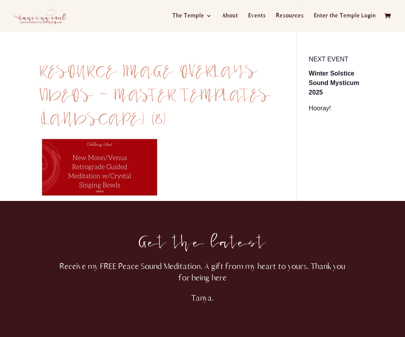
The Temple (188, 16)
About (230, 16)
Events (257, 16)
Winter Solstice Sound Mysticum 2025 (334, 83)
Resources (290, 16)
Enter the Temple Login (345, 16)
